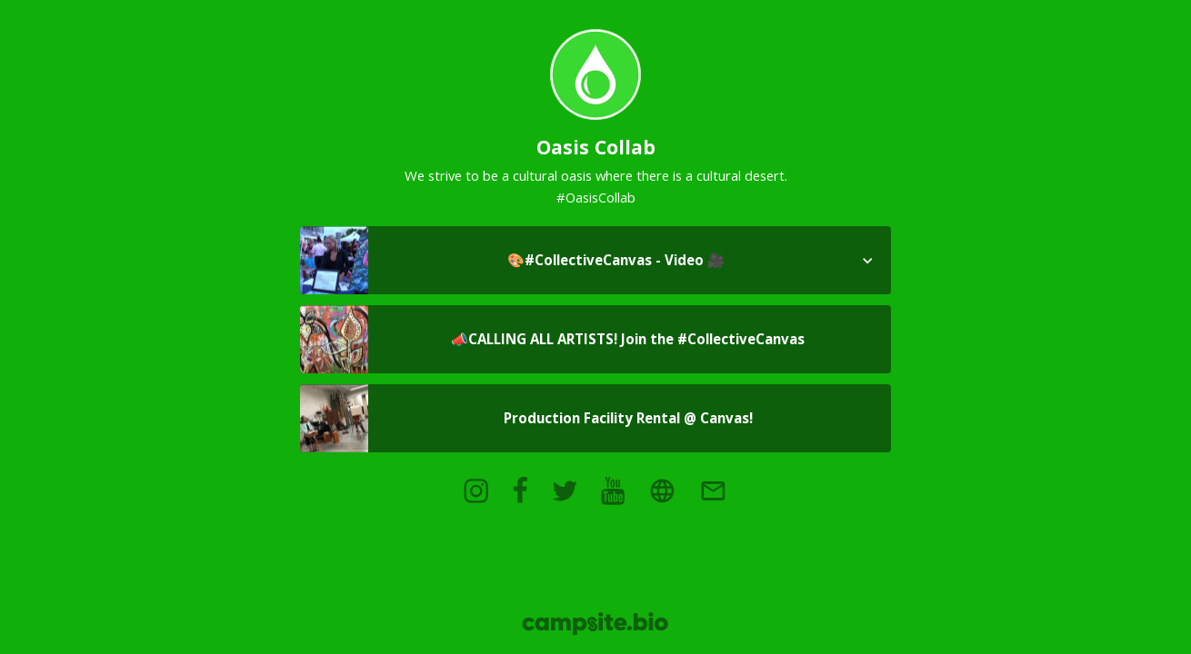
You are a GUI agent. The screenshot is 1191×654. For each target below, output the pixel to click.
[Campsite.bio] (595, 623)
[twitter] (564, 490)
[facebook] (520, 490)
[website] (662, 490)
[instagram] (476, 490)
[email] (713, 490)
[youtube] (613, 490)
